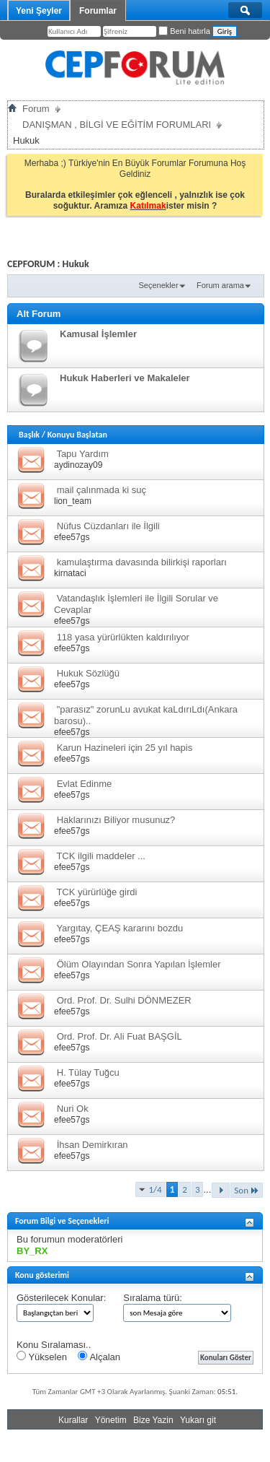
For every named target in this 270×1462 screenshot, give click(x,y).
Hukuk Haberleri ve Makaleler (125, 378)
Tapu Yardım (82, 453)
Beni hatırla (184, 31)
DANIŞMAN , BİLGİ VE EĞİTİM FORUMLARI (116, 124)
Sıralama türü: (152, 1297)
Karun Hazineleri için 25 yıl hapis (125, 747)
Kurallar (73, 1420)
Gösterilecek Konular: (61, 1297)
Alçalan (99, 1356)
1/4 (155, 1189)
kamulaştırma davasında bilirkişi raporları (142, 562)
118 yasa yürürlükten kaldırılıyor (123, 637)
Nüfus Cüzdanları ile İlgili (108, 526)
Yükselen (42, 1356)
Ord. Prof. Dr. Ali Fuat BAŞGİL (119, 1036)
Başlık (29, 435)
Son (246, 1190)
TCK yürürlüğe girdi (96, 892)
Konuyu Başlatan (77, 435)
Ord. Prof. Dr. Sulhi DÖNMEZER (124, 1000)
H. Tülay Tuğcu (88, 1072)
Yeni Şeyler (39, 11)
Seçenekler (159, 285)
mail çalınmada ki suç (101, 489)
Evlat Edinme (84, 783)
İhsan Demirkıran (92, 1144)
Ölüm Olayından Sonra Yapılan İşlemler (139, 964)
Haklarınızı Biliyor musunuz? (116, 819)
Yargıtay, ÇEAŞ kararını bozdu (119, 928)
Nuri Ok (73, 1108)
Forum (36, 108)
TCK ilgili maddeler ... (100, 855)
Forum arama (220, 285)
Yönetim (111, 1420)
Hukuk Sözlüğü (88, 673)
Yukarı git (198, 1420)
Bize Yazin (153, 1420)
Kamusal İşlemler (98, 333)
